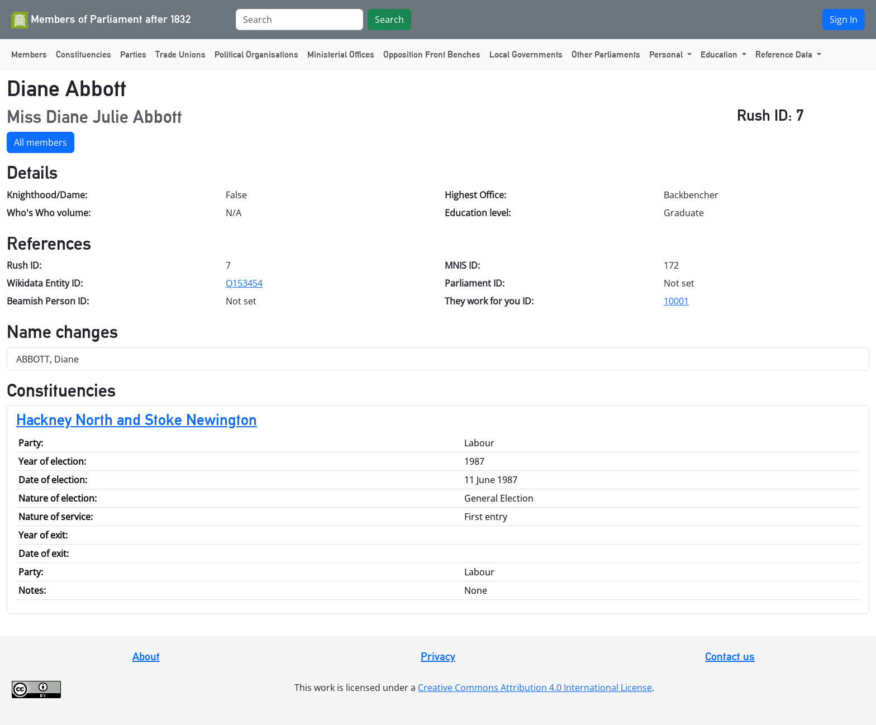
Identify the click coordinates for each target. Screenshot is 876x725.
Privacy (438, 656)
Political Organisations (256, 54)
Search (389, 19)
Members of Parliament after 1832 (101, 20)
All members (40, 142)
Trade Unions (180, 54)
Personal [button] (667, 54)
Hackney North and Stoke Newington (136, 419)
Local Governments (526, 54)
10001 (676, 301)
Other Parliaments (606, 54)
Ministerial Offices (340, 54)
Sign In (844, 19)
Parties (133, 54)
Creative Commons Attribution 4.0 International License (535, 687)
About (146, 656)
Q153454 (244, 283)
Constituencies (83, 54)
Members (29, 54)
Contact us (730, 656)
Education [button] (720, 54)
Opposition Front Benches (431, 54)
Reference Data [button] (785, 54)
